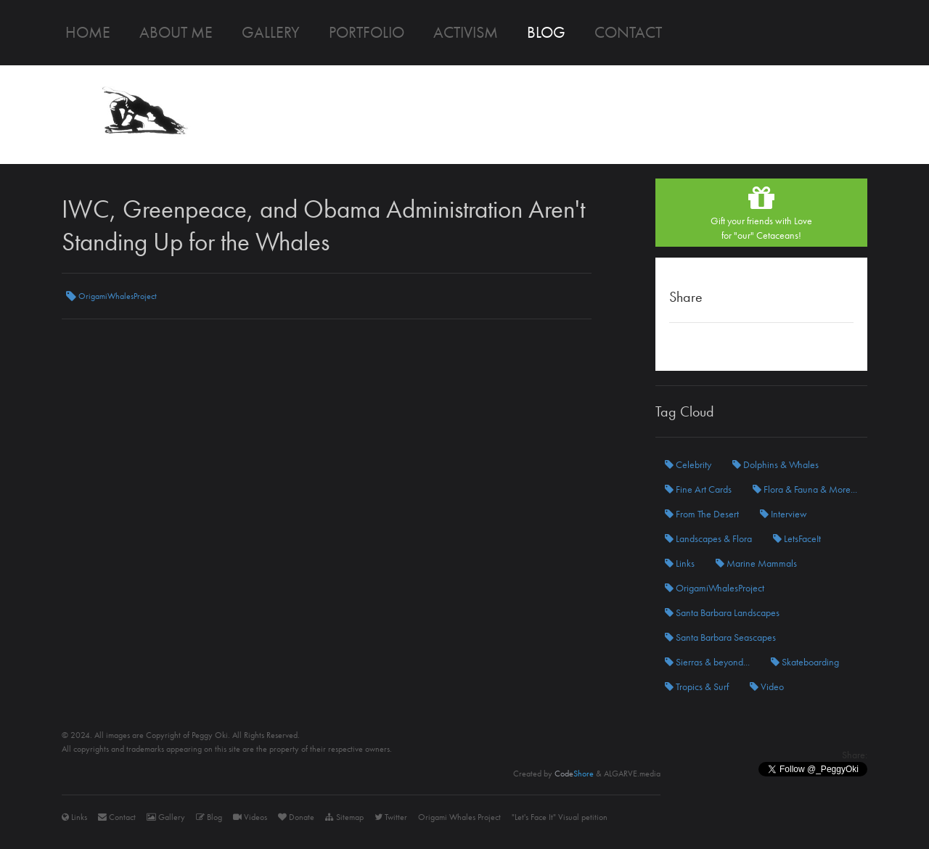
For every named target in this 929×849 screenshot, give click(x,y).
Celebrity (688, 464)
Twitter (391, 817)
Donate (296, 817)
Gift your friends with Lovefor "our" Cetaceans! (761, 212)
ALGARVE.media (632, 773)
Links (680, 563)
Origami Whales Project (459, 817)
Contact (628, 32)
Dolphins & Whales (775, 464)
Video (767, 686)
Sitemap (344, 817)
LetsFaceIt (797, 538)
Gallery (271, 32)
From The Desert (702, 513)
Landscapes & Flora (708, 538)
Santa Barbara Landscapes (722, 612)
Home (87, 32)
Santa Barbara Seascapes (720, 637)
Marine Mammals (756, 563)
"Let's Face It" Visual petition (559, 817)
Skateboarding (805, 661)
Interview (783, 513)
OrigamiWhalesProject (111, 296)
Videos (250, 817)
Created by (553, 773)
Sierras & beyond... (707, 661)
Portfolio (366, 32)
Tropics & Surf (697, 686)
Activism (465, 32)
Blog (546, 32)
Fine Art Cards (698, 489)
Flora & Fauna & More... (805, 489)
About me (176, 32)
